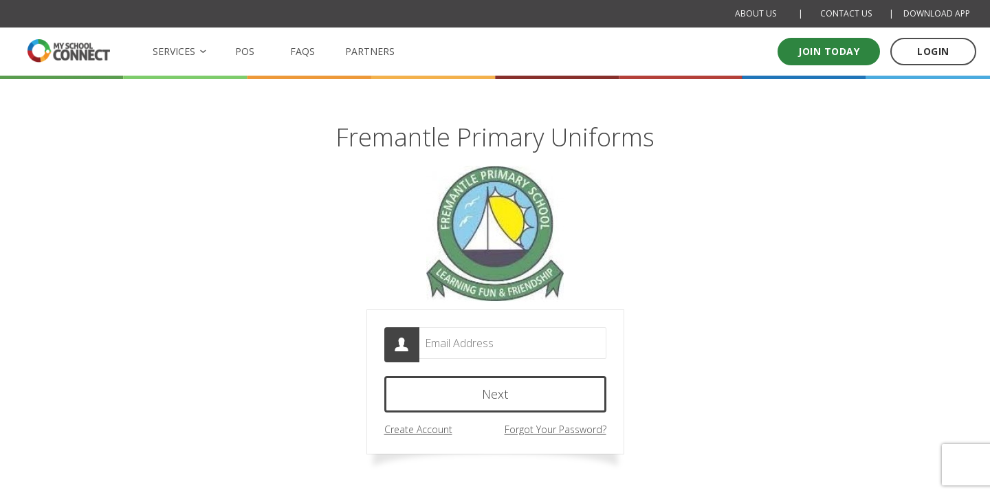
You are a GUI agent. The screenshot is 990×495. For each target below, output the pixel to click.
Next (495, 397)
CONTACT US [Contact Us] (846, 13)
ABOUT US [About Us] (755, 13)
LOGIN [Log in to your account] (933, 51)
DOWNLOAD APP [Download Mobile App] (936, 13)
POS (244, 51)
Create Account (418, 432)
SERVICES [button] (174, 51)
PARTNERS (370, 51)
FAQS (302, 51)
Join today (828, 51)
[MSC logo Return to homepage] (69, 50)
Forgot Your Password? (555, 432)
